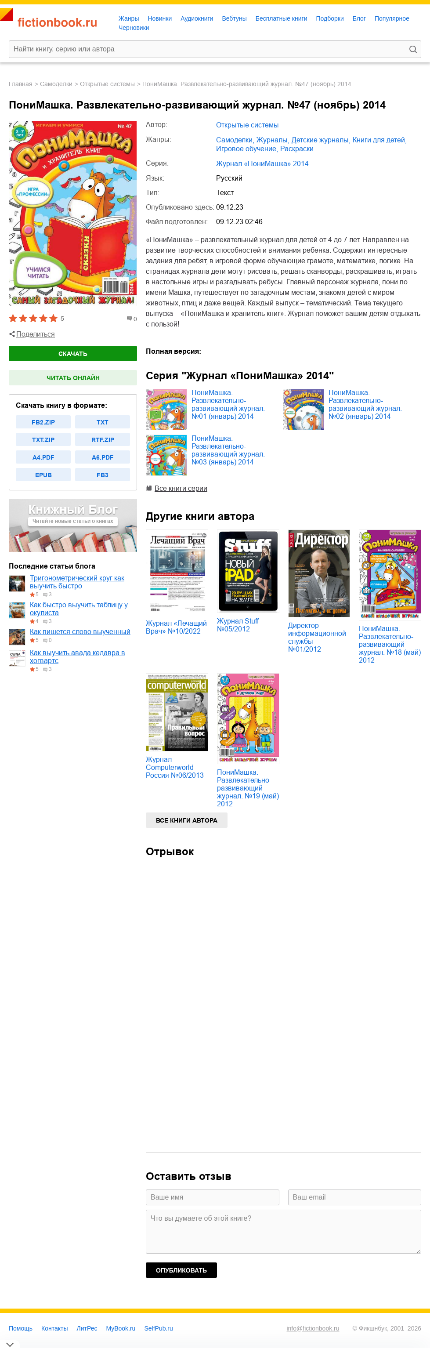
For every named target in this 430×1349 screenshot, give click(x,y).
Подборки (329, 18)
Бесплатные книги (281, 18)
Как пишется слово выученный (80, 631)
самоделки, (235, 140)
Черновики (134, 27)
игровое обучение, (247, 148)
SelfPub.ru (158, 1328)
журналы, (273, 140)
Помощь (21, 1328)
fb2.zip (43, 422)
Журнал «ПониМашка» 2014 (262, 163)
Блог (359, 18)
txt (102, 422)
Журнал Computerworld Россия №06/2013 (175, 767)
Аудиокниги (197, 18)
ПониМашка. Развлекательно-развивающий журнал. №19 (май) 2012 (248, 788)
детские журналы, (321, 140)
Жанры (129, 18)
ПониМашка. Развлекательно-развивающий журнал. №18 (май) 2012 (390, 644)
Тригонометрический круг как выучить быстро (77, 582)
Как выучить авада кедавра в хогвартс (77, 656)
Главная (21, 83)
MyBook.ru (121, 1328)
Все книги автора (186, 820)
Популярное (392, 18)
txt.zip (43, 439)
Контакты (54, 1328)
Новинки (160, 18)
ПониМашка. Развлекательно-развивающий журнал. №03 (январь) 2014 (228, 450)
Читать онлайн (73, 377)
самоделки (56, 83)
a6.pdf (103, 457)
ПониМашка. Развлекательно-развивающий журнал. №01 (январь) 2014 (228, 404)
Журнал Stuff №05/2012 (238, 625)
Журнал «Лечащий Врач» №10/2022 (176, 627)
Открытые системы (107, 83)
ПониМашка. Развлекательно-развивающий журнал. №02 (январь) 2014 (365, 404)
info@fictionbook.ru (312, 1328)
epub (43, 475)
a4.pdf (43, 457)
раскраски (297, 148)
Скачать (72, 353)
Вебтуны (234, 18)
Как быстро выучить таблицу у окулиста (79, 608)
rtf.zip (102, 439)
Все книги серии (181, 488)
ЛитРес (87, 1328)
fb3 (102, 475)
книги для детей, (380, 140)
